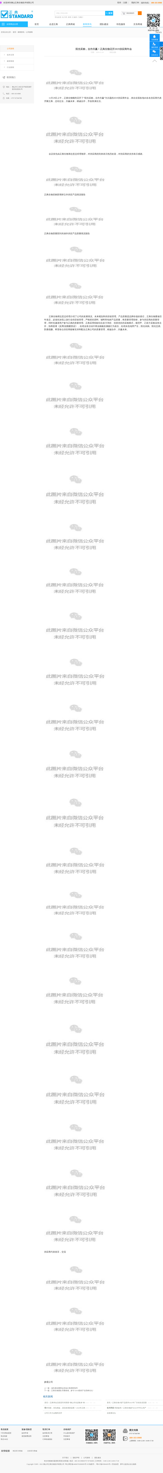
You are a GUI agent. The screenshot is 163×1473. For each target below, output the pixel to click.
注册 (125, 3)
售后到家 (4, 1436)
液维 (70, 17)
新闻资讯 (21, 32)
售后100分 (4, 1439)
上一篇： (61, 1388)
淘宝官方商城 (17, 1451)
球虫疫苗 (58, 17)
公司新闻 (29, 32)
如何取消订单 (47, 1433)
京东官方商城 (32, 1451)
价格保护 (67, 1429)
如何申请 (25, 1433)
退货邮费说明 (26, 1436)
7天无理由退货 (6, 1433)
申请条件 (66, 1436)
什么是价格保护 (69, 1433)
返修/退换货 (27, 1429)
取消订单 (46, 1429)
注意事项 (46, 1436)
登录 (119, 3)
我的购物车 (130, 13)
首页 (37, 24)
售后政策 (4, 1429)
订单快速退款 (47, 1439)
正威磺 (74, 17)
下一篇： (68, 1391)
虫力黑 (64, 17)
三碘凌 (80, 17)
